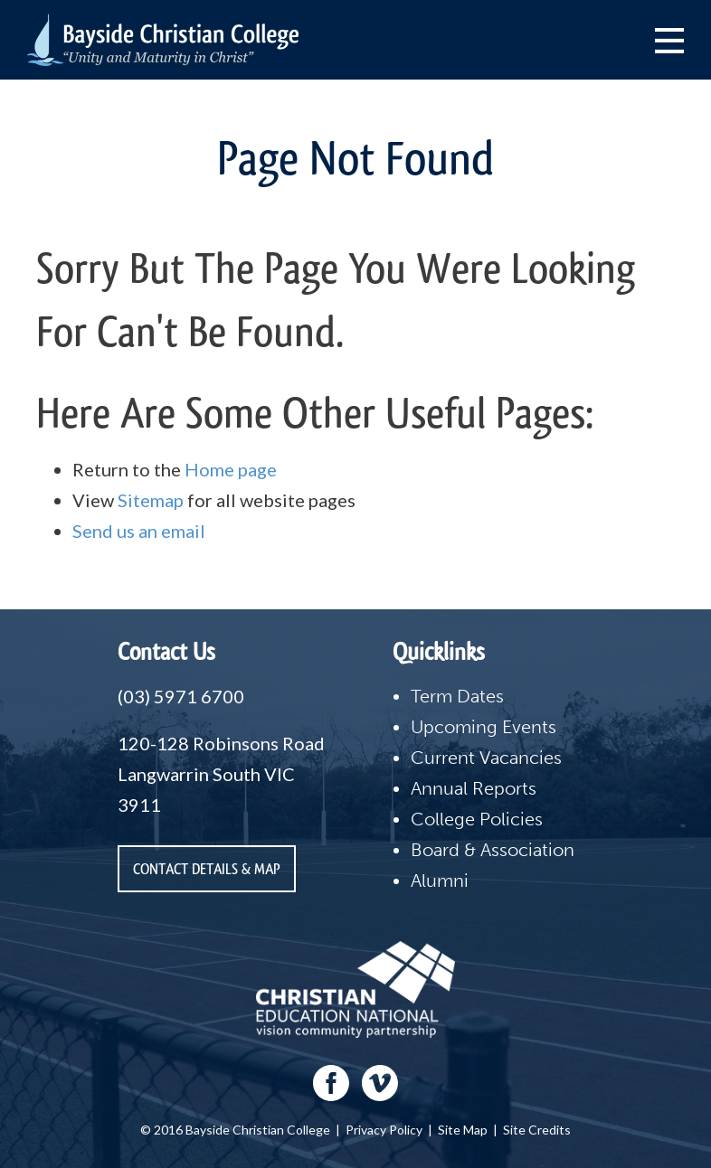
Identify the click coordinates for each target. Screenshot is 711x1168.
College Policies (477, 819)
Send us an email (138, 531)
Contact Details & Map (206, 869)
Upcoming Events (483, 727)
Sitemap (151, 500)
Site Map (463, 1129)
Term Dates (457, 696)
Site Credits (537, 1129)
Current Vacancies (486, 757)
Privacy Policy (384, 1129)
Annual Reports (473, 788)
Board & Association (492, 850)
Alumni (440, 880)
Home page (231, 469)
